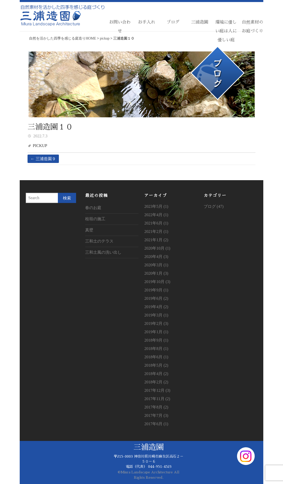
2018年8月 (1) (156, 348)
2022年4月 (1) (156, 215)
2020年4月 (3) (156, 256)
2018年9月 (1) (156, 340)
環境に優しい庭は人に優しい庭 (226, 31)
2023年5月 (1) (156, 206)
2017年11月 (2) (157, 399)
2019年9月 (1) (156, 290)
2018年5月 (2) (156, 365)
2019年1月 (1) (156, 332)
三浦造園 (199, 22)
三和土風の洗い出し (103, 252)
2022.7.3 (40, 136)
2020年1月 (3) (156, 273)
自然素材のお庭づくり (252, 26)
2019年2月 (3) (156, 323)
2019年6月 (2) (156, 298)
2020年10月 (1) (157, 248)
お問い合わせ (120, 26)
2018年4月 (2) (156, 373)
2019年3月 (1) (156, 315)
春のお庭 (93, 208)
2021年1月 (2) (156, 240)
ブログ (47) (214, 206)
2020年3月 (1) (156, 265)
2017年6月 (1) (156, 424)
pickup (40, 145)
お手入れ (146, 22)
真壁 (89, 230)
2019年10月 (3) (157, 282)
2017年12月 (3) (157, 390)
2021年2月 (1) (156, 231)
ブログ (173, 22)
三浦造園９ (43, 159)
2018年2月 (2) (156, 382)
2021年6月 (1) (156, 223)
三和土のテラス (99, 241)
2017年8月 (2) (156, 407)
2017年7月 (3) (156, 415)
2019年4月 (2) (156, 307)
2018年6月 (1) (156, 357)
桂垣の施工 (95, 219)
